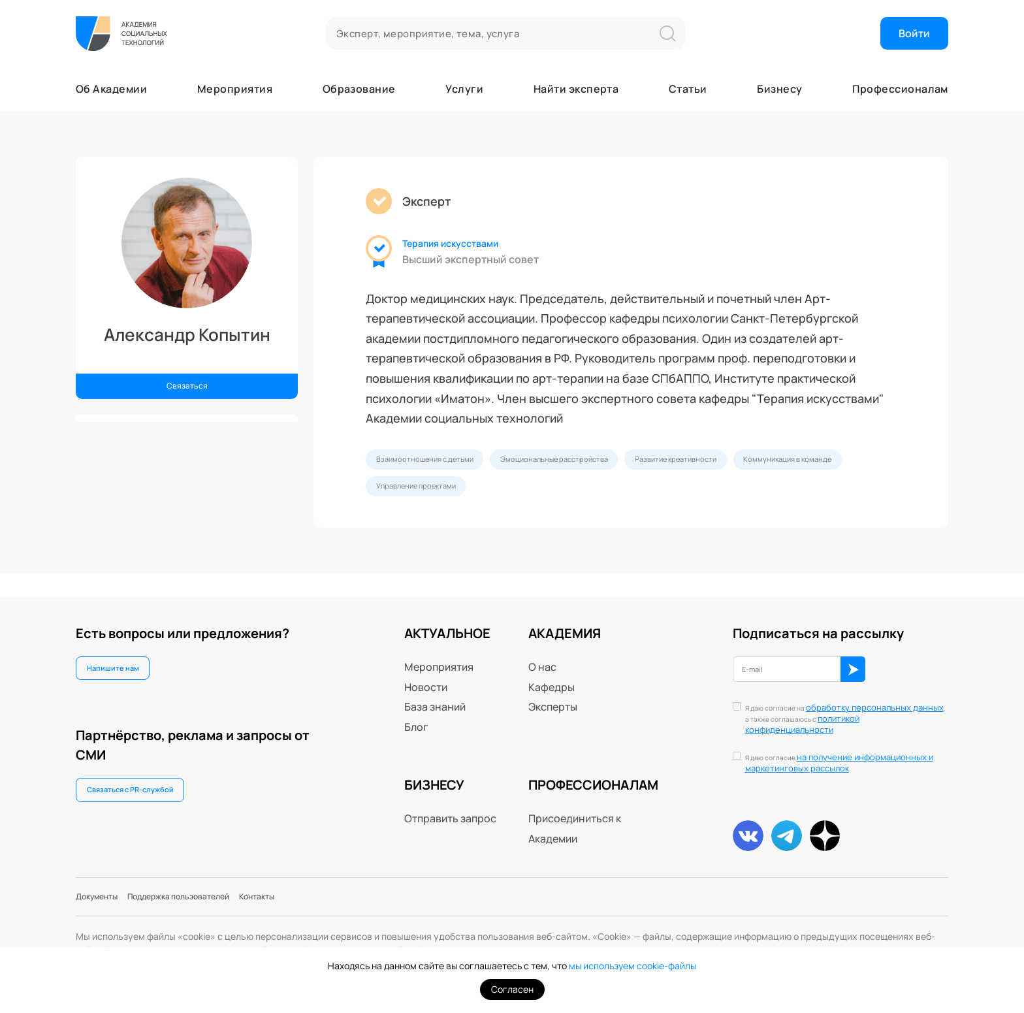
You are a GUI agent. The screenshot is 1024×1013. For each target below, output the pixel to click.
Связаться (187, 383)
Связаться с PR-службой (144, 786)
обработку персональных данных (839, 700)
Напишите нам (121, 658)
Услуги (464, 89)
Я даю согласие (845, 750)
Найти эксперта (576, 89)
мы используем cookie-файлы (632, 966)
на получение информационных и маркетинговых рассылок (845, 749)
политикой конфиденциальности (832, 711)
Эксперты (552, 694)
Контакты (313, 894)
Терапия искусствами (464, 244)
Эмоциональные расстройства (600, 462)
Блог (416, 714)
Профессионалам (900, 89)
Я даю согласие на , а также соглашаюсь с (839, 706)
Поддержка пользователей (211, 894)
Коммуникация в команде (434, 495)
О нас (542, 654)
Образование (359, 89)
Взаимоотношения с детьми (439, 462)
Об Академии (111, 89)
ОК (886, 660)
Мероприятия (234, 89)
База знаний (435, 694)
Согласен (512, 989)
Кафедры (551, 674)
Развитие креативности (751, 462)
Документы (104, 894)
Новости (425, 674)
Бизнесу (779, 89)
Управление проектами (573, 495)
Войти (914, 33)
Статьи (688, 89)
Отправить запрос (450, 806)
